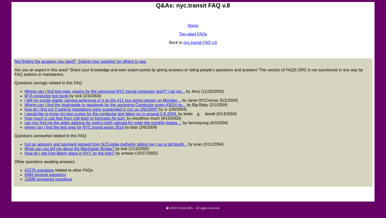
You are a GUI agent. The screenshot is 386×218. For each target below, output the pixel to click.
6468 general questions (45, 175)
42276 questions (39, 170)
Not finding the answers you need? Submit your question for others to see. (80, 61)
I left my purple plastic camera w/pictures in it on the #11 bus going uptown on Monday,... (102, 100)
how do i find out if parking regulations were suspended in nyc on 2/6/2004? (91, 109)
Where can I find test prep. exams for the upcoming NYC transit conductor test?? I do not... (104, 91)
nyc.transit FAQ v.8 (200, 42)
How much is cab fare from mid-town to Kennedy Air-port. (75, 118)
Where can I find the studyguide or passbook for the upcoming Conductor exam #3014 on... (105, 105)
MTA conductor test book (46, 96)
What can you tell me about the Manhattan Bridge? (69, 149)
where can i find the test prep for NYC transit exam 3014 (74, 127)
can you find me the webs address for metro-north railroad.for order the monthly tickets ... (103, 123)
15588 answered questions (48, 179)
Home (193, 25)
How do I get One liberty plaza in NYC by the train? (70, 153)
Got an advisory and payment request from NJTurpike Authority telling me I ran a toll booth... (105, 144)
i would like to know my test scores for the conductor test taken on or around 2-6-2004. (101, 114)
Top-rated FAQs (193, 34)
